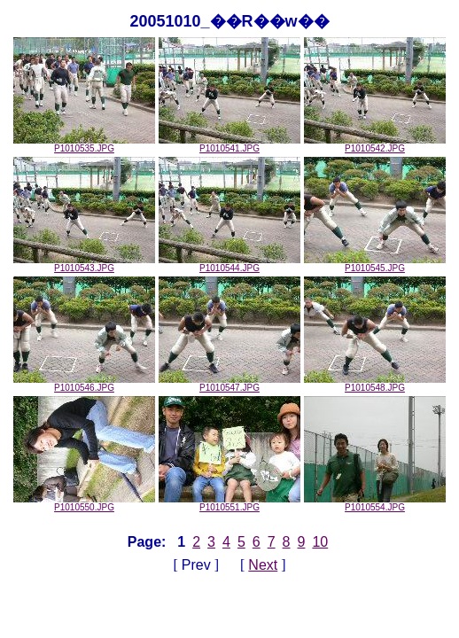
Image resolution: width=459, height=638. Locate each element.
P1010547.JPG (229, 384)
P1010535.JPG (84, 144)
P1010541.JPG (229, 144)
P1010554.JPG (375, 503)
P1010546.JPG (84, 384)
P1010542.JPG (375, 144)
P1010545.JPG (375, 264)
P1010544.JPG (229, 264)
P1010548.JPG (375, 384)
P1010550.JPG (84, 503)
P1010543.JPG (84, 264)
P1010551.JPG (229, 503)
